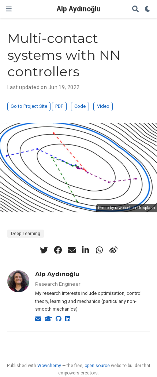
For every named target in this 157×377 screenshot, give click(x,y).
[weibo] (113, 250)
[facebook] (57, 250)
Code (80, 106)
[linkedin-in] (85, 250)
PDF (59, 106)
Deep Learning (25, 233)
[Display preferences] (148, 9)
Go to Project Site (29, 106)
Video (103, 106)
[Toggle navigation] (9, 9)
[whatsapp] (99, 250)
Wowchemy (49, 365)
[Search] (135, 9)
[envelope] (71, 250)
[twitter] (43, 250)
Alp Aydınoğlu (79, 9)
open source (97, 365)
